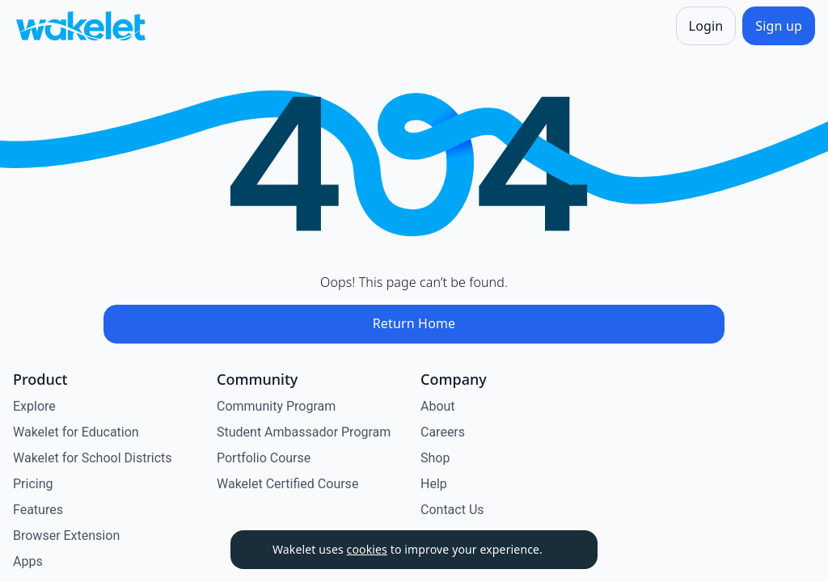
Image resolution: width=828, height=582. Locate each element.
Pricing (33, 483)
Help (433, 483)
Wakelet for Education (76, 432)
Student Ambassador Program (304, 432)
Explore (34, 406)
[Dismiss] (565, 550)
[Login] (706, 25)
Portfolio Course (263, 458)
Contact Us (452, 509)
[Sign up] (778, 25)
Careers (442, 432)
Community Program (276, 406)
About (437, 406)
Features (38, 509)
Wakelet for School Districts (92, 458)
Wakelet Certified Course (287, 483)
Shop (435, 458)
